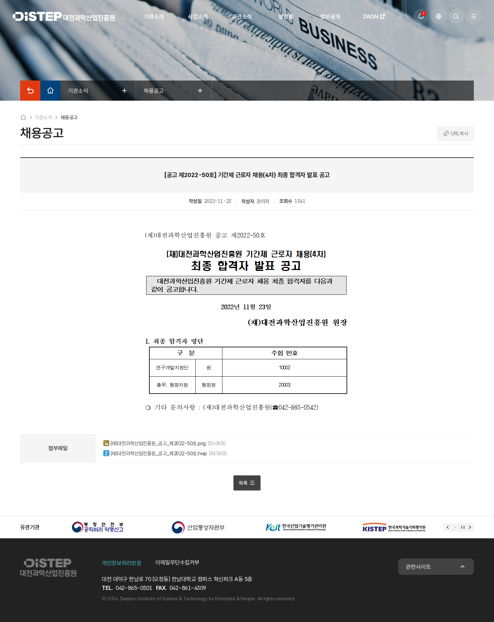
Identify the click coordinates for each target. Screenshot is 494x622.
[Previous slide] (447, 527)
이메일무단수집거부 (177, 562)
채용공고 (69, 117)
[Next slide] (470, 527)
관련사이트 (418, 566)
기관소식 (43, 117)
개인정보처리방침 (121, 563)
